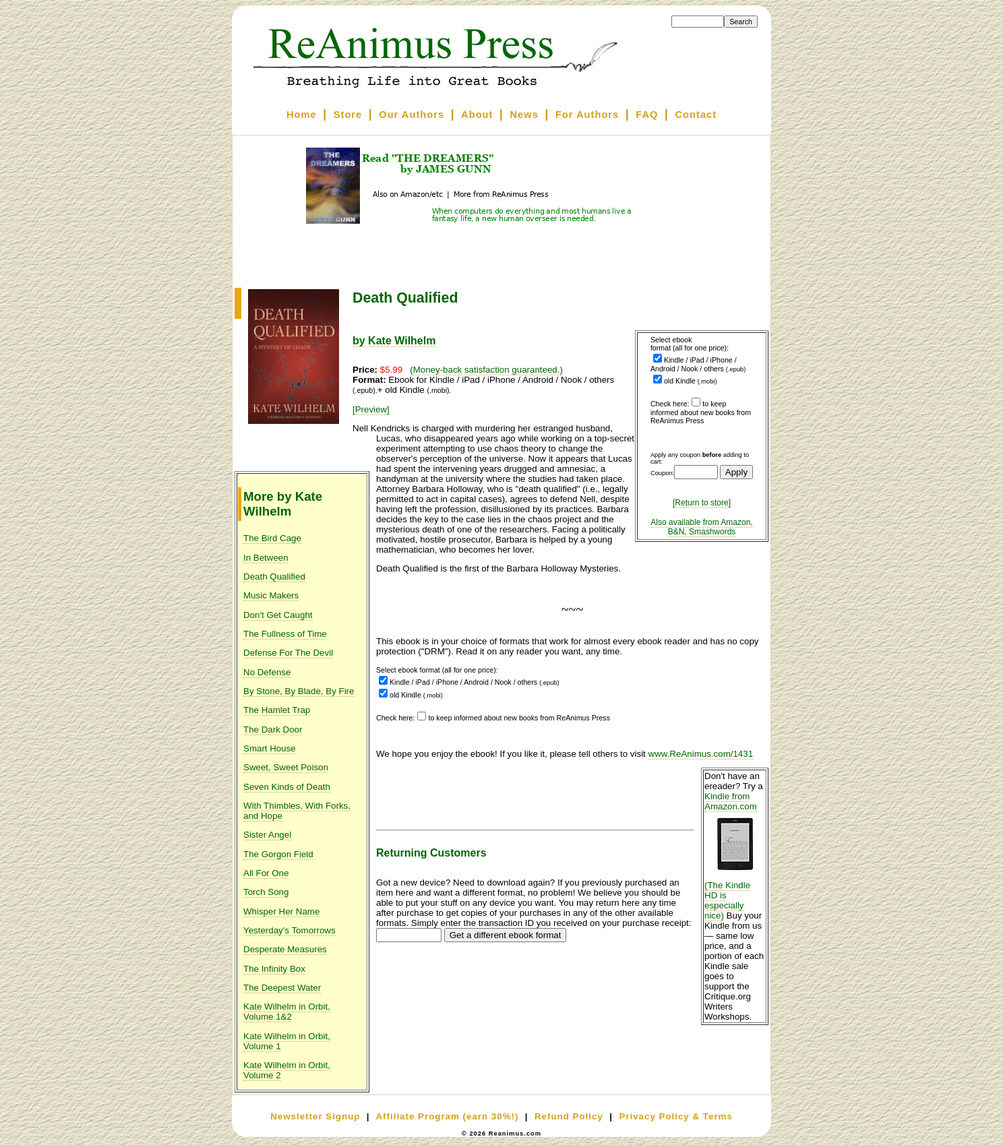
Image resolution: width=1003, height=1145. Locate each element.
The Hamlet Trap (276, 710)
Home (301, 114)
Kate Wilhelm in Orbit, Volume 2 (286, 1070)
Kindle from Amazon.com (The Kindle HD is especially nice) (734, 856)
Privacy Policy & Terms (675, 1116)
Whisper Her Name (281, 911)
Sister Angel (267, 835)
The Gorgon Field (278, 854)
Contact (696, 114)
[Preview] (371, 409)
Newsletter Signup (315, 1116)
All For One (265, 873)
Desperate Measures (285, 949)
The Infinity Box (274, 969)
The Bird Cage (272, 538)
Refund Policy (569, 1116)
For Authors (587, 114)
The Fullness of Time (285, 634)
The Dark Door (272, 729)
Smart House (269, 748)
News (524, 114)
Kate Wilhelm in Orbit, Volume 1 (286, 1041)
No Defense (267, 672)
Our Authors (411, 114)
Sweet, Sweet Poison (285, 767)
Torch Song (265, 892)
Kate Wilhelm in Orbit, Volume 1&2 (286, 1011)
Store (348, 114)
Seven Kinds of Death (286, 787)
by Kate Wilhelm (394, 340)
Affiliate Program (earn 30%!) (446, 1116)
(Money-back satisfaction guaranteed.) (486, 370)
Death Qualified (274, 576)
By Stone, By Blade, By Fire (298, 691)
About (477, 114)
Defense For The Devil (288, 653)
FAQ (647, 114)
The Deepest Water (282, 988)
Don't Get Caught (278, 615)
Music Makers (271, 595)
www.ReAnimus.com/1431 (701, 754)
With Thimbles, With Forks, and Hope (297, 811)
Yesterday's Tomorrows (289, 930)
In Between (265, 558)
